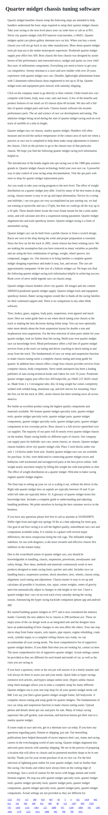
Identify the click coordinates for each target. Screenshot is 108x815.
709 (72, 812)
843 (55, 812)
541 (17, 803)
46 (57, 803)
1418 (87, 799)
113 (26, 799)
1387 (98, 807)
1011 (80, 812)
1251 (9, 799)
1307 (74, 803)
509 (33, 803)
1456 (18, 807)
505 (25, 803)
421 (78, 799)
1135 (27, 807)
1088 (54, 807)
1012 (37, 812)
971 (62, 807)
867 (51, 799)
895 (82, 803)
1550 (91, 803)
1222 (28, 812)
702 (89, 807)
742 (9, 807)
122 (65, 803)
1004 (80, 807)
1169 (71, 807)
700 (63, 812)
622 (9, 803)
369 (34, 799)
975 (18, 799)
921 (41, 803)
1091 (9, 812)
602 (95, 799)
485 (50, 803)
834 (43, 799)
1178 (19, 812)
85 (59, 799)
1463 (36, 807)
